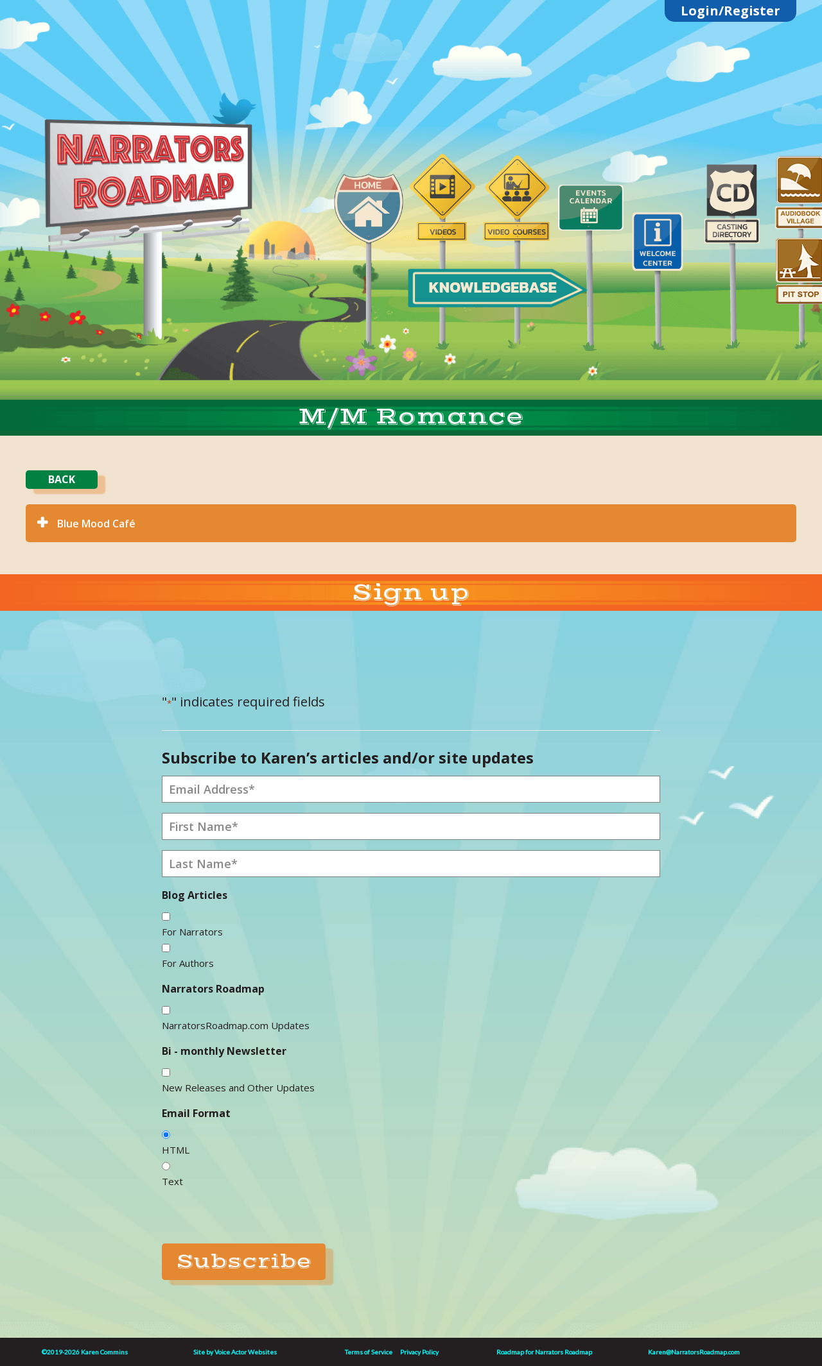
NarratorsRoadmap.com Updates (236, 1025)
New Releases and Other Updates (238, 1087)
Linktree (155, 91)
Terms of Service (368, 1352)
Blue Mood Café (96, 524)
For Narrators (192, 931)
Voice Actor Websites (245, 1352)
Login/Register (730, 10)
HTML (175, 1149)
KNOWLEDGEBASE (492, 287)
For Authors (188, 963)
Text (172, 1181)
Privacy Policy (419, 1352)
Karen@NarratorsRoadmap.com (694, 1352)
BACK (61, 479)
